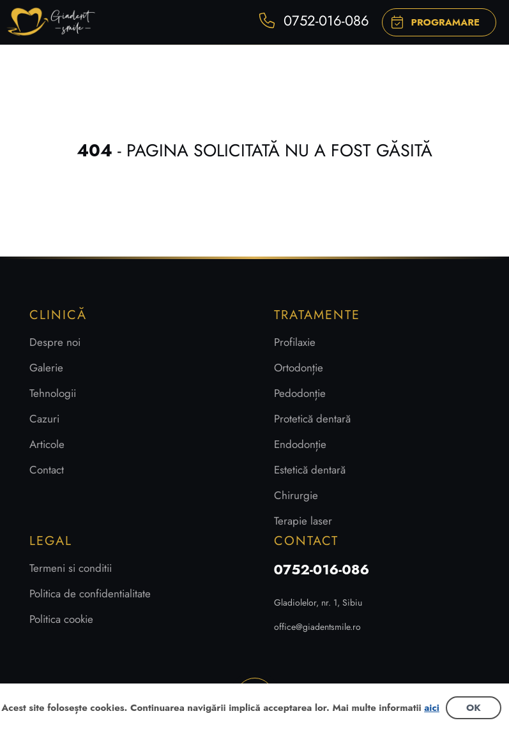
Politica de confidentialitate (90, 593)
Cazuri (44, 418)
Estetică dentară (310, 469)
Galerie (46, 367)
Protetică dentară (312, 418)
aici (431, 708)
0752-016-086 (322, 569)
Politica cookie (61, 619)
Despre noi (54, 342)
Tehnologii (52, 393)
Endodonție (300, 444)
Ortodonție (298, 367)
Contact (46, 469)
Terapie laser (303, 520)
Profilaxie (294, 342)
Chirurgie (296, 495)
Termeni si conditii (70, 568)
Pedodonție (300, 393)
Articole (47, 444)
